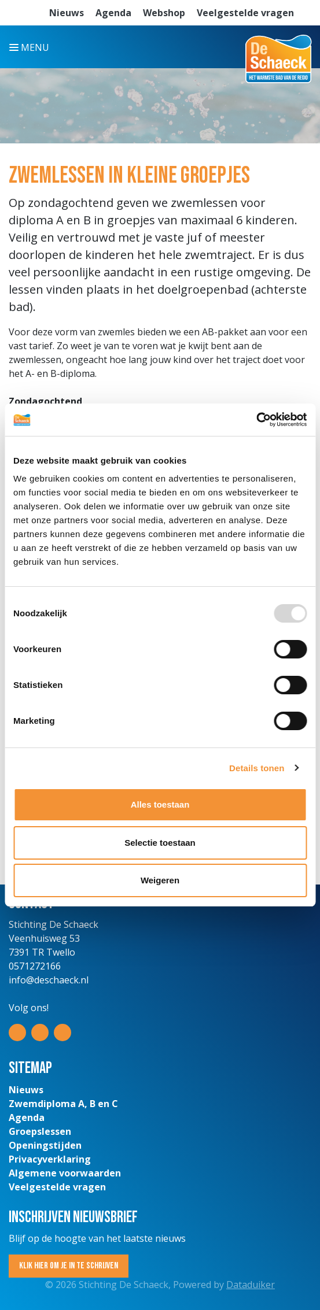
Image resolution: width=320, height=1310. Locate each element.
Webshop (164, 12)
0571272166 (35, 966)
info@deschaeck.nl (49, 980)
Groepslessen (40, 1131)
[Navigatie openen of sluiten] (31, 47)
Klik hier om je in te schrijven (68, 1265)
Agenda (113, 12)
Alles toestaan (160, 804)
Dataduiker (250, 1284)
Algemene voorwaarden (65, 1173)
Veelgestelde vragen (245, 12)
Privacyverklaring (50, 1159)
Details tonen (256, 768)
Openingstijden (45, 1145)
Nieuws (66, 12)
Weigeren (160, 880)
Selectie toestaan (160, 843)
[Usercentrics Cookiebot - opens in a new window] (256, 419)
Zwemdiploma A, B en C (63, 1103)
